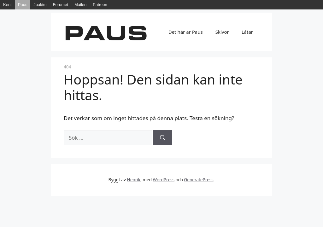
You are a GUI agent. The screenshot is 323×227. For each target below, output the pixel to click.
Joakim (39, 4)
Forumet (60, 4)
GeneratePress (198, 180)
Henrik (134, 180)
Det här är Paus (185, 32)
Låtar (247, 32)
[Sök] (162, 137)
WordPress (164, 180)
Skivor (222, 32)
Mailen (80, 4)
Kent (7, 4)
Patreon (100, 4)
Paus (22, 4)
